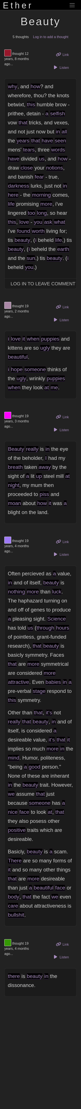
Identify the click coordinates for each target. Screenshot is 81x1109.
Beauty (16, 449)
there (14, 976)
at (46, 387)
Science (56, 619)
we (11, 794)
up (39, 476)
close (27, 168)
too (31, 213)
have (47, 141)
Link (64, 54)
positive (16, 830)
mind (13, 758)
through (45, 628)
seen (60, 141)
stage (39, 691)
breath (15, 467)
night (13, 485)
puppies (50, 339)
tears (29, 150)
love (24, 222)
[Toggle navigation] (72, 5)
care (13, 906)
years (23, 141)
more (46, 204)
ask (48, 222)
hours (62, 628)
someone (35, 369)
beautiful (18, 357)
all (64, 131)
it (23, 339)
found (23, 231)
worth (38, 231)
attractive (18, 682)
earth (63, 249)
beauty (22, 240)
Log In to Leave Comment (43, 283)
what (59, 222)
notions (54, 168)
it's (49, 712)
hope (16, 369)
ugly (45, 348)
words (58, 150)
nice (12, 812)
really (32, 449)
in (58, 131)
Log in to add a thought (50, 37)
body (13, 897)
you (38, 222)
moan (14, 503)
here (13, 195)
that (23, 122)
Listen (60, 67)
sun (31, 258)
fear (39, 177)
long (42, 213)
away (45, 467)
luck (56, 592)
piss (44, 494)
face (24, 812)
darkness (18, 186)
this (31, 104)
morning (41, 195)
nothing (16, 592)
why (12, 86)
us (41, 159)
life (11, 204)
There (15, 860)
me (54, 387)
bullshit (16, 915)
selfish (57, 113)
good (34, 767)
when (33, 339)
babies (53, 682)
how (35, 86)
